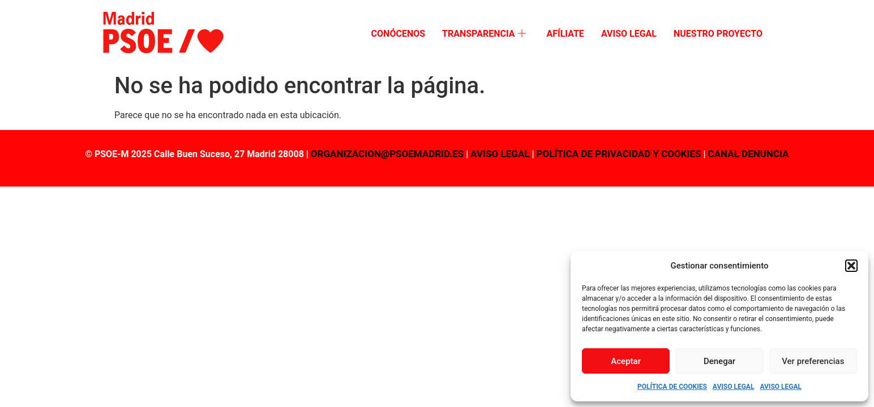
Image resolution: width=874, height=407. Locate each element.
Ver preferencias (813, 361)
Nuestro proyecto (718, 33)
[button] (851, 265)
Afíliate (565, 33)
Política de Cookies (672, 387)
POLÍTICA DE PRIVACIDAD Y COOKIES (619, 153)
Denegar (719, 361)
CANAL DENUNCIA (748, 153)
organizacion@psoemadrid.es (387, 153)
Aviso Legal (734, 387)
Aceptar (626, 361)
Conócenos (398, 33)
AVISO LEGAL (499, 153)
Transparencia (484, 34)
